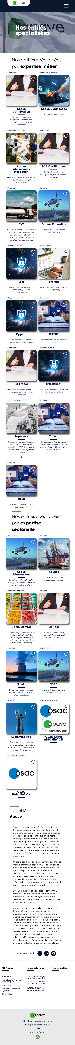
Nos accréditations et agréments (11, 990)
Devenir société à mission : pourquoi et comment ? (37, 982)
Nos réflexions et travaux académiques (12, 981)
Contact (37, 1028)
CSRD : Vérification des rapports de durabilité (36, 977)
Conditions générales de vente (37, 1021)
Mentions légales (37, 1032)
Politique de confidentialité (37, 1025)
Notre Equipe (7, 985)
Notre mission (7, 976)
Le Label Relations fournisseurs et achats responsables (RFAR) (36, 989)
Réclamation (7, 994)
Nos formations (60, 968)
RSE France (7, 968)
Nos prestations (35, 968)
